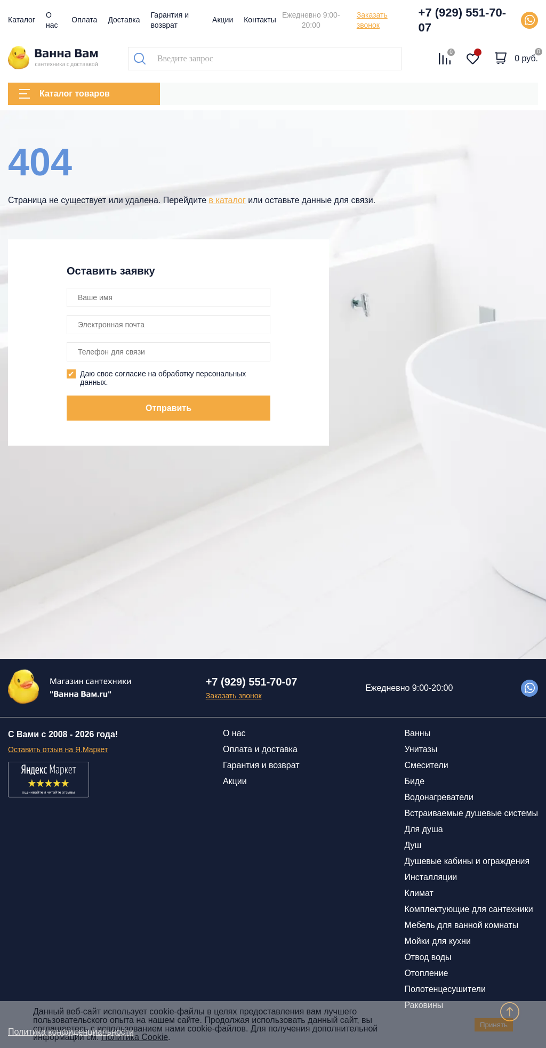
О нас (234, 733)
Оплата (84, 19)
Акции (222, 19)
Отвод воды (427, 957)
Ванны (417, 733)
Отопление (426, 973)
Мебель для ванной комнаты (461, 925)
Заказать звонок (372, 20)
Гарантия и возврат (261, 765)
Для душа (423, 829)
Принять (494, 1025)
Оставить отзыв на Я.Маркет (58, 749)
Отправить (168, 408)
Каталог (21, 19)
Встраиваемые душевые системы (471, 813)
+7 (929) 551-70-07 (463, 20)
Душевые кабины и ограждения (466, 861)
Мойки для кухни (437, 941)
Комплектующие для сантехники (468, 909)
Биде (414, 781)
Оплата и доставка (260, 749)
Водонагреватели (438, 797)
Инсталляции (430, 877)
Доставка (124, 19)
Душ (412, 845)
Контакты (260, 19)
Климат (418, 893)
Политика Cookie (134, 1037)
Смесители (426, 765)
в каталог (227, 200)
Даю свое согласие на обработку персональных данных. (163, 377)
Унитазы (420, 749)
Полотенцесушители (444, 989)
